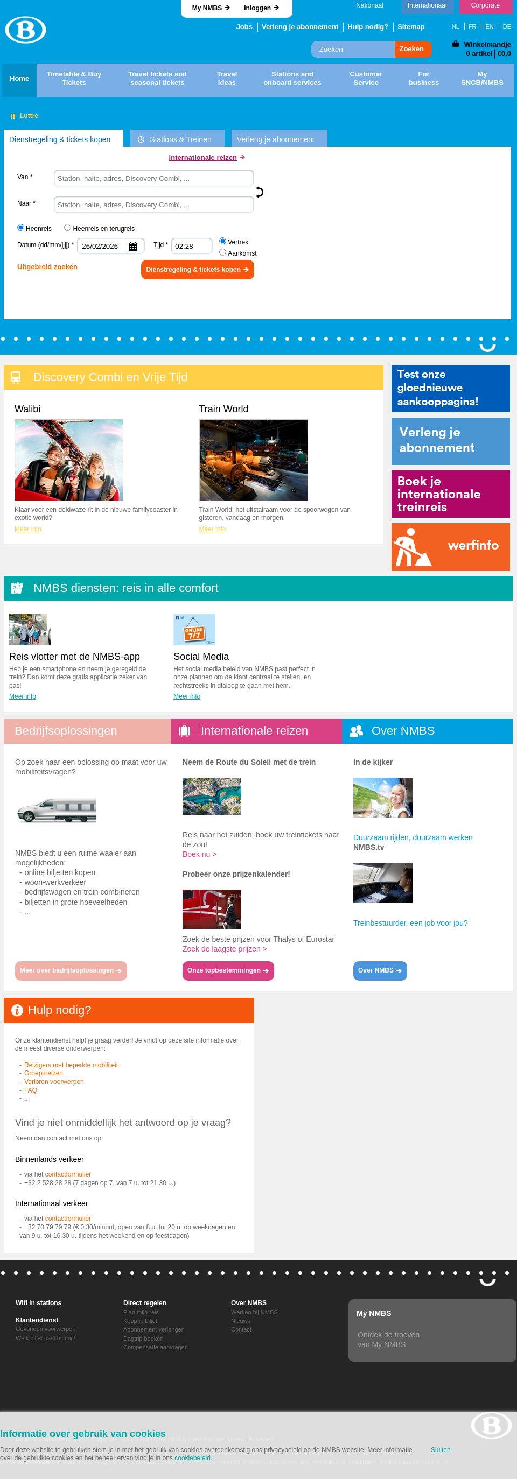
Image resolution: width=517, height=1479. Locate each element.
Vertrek (238, 242)
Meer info (28, 529)
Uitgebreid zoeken (47, 267)
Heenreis (39, 229)
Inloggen (257, 8)
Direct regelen (144, 1303)
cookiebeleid (192, 1458)
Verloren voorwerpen (54, 1082)
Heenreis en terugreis (104, 229)
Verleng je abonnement (300, 27)
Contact (241, 1329)
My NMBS (207, 8)
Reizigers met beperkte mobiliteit (71, 1065)
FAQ (30, 1090)
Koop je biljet (140, 1321)
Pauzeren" (13, 116)
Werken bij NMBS (254, 1312)
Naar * (26, 203)
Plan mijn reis (141, 1312)
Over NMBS (249, 1303)
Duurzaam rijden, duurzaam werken (413, 837)
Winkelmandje (487, 44)
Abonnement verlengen (154, 1329)
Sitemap (411, 27)
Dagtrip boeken (143, 1338)
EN (489, 26)
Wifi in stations (38, 1303)
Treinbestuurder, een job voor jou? (410, 923)
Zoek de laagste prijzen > (225, 949)
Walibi (69, 452)
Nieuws (240, 1321)
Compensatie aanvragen (155, 1347)
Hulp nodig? (367, 27)
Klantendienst (37, 1320)
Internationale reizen (203, 157)
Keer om (261, 192)
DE (507, 26)
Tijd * (160, 245)
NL (455, 26)
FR (473, 26)
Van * (24, 177)
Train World (253, 452)
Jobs (244, 27)
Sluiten (441, 1450)
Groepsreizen (43, 1073)
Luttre (29, 115)
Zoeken (411, 49)
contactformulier (68, 1174)
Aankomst (242, 253)
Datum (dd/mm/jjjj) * (45, 245)
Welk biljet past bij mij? (45, 1338)
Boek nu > (199, 854)
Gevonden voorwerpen (45, 1329)
